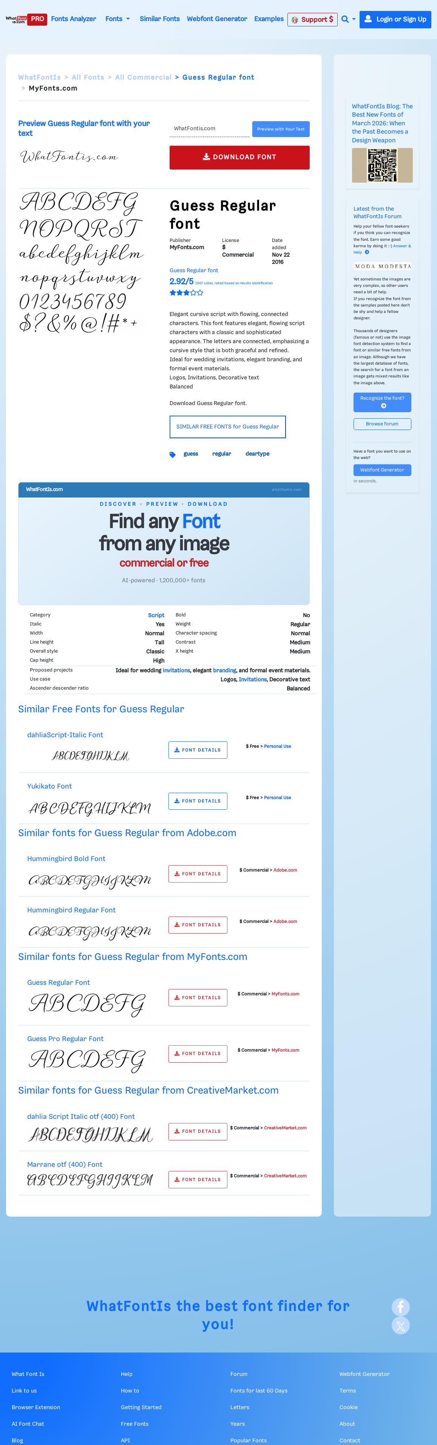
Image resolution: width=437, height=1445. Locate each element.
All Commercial (143, 77)
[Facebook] (401, 1307)
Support (312, 19)
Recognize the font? (382, 402)
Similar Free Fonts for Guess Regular (101, 709)
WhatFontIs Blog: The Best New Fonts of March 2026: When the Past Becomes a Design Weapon (382, 123)
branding (224, 671)
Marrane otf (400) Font (64, 1164)
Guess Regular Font (58, 982)
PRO (37, 19)
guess (191, 454)
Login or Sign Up (395, 19)
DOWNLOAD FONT (239, 157)
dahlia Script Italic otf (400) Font (81, 1116)
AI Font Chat (28, 1424)
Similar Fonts (160, 19)
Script (156, 616)
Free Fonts (134, 1424)
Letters (239, 1408)
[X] (401, 1325)
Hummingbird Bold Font (66, 859)
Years (237, 1424)
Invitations (253, 680)
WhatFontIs (39, 77)
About (347, 1424)
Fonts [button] (114, 19)
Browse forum (382, 424)
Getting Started (141, 1408)
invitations (176, 671)
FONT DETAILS (197, 750)
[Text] (209, 129)
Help (127, 1374)
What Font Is (28, 1374)
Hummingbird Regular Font (71, 910)
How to (130, 1391)
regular (221, 454)
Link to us (24, 1391)
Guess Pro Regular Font (65, 1039)
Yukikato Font (49, 786)
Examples (269, 19)
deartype (257, 454)
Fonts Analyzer (73, 19)
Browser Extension (36, 1408)
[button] (349, 19)
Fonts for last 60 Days (258, 1391)
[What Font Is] (16, 19)
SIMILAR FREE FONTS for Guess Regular (227, 427)
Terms (348, 1391)
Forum (238, 1374)
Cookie (349, 1408)
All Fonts (88, 77)
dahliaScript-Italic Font (65, 735)
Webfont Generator (217, 19)
